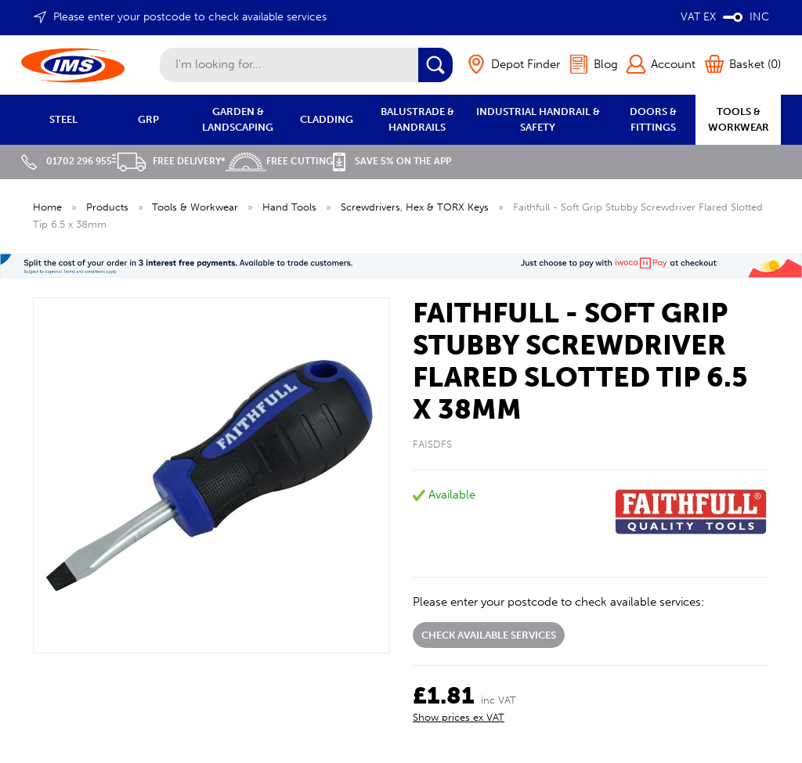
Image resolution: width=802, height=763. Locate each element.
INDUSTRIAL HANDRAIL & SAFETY (538, 119)
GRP (148, 119)
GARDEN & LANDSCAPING (237, 119)
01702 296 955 (66, 161)
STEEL (63, 119)
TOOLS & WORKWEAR (738, 119)
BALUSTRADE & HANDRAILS (417, 119)
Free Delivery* (169, 161)
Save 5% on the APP (392, 161)
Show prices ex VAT (458, 717)
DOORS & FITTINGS (653, 119)
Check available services (488, 635)
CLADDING (326, 119)
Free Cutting (279, 161)
